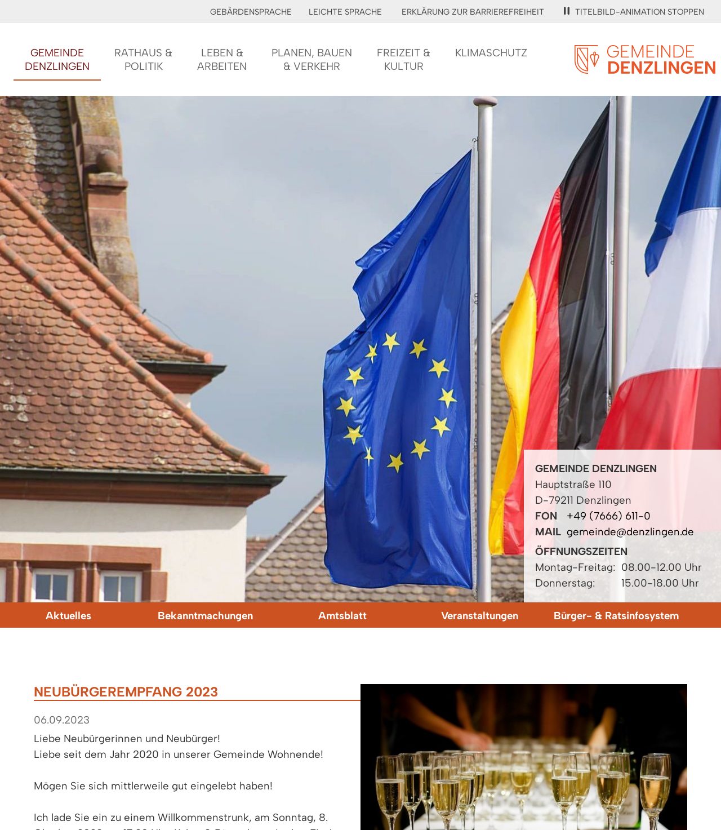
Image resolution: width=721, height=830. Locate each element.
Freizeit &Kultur (403, 59)
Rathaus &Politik (143, 59)
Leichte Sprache (345, 12)
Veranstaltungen (479, 615)
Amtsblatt (342, 615)
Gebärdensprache (251, 12)
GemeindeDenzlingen (57, 59)
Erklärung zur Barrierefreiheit (473, 12)
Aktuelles (68, 615)
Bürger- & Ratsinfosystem (616, 615)
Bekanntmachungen (205, 615)
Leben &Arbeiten (222, 59)
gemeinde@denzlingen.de (630, 531)
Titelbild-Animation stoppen (634, 12)
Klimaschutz (491, 52)
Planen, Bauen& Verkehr (312, 59)
